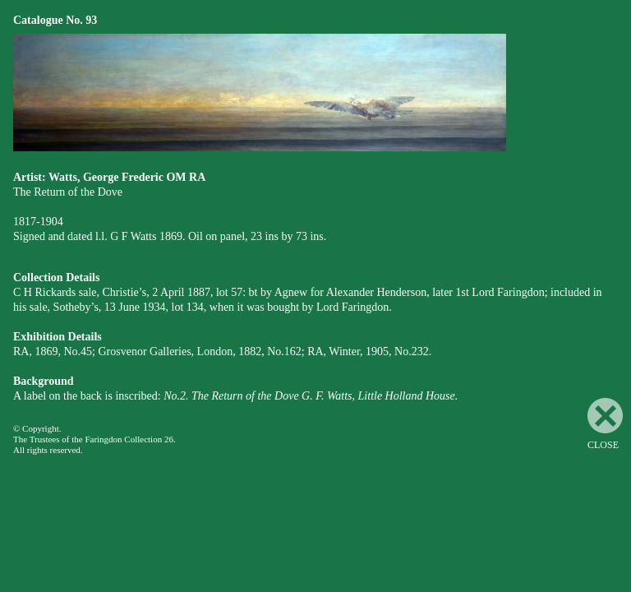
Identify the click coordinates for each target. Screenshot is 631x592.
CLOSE (605, 424)
